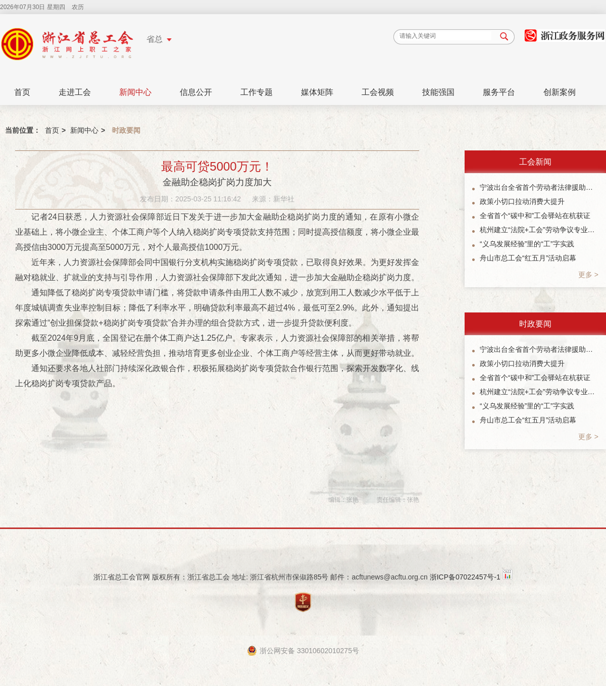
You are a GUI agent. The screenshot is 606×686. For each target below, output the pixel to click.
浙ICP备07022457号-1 (465, 577)
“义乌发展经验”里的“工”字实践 (527, 244)
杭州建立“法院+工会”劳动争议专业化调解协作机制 (539, 230)
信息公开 (196, 92)
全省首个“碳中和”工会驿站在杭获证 (535, 216)
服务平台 (499, 92)
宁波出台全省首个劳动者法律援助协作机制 (539, 187)
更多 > (588, 275)
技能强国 (438, 92)
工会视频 (378, 92)
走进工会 (75, 92)
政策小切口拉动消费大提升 (522, 201)
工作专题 (256, 92)
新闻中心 (135, 92)
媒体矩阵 (317, 92)
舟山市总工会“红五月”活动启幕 (528, 258)
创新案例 (559, 92)
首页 (22, 92)
